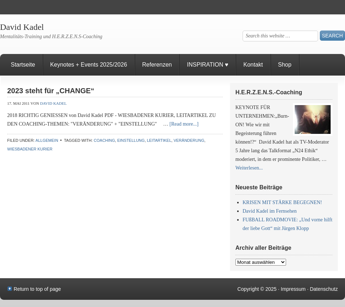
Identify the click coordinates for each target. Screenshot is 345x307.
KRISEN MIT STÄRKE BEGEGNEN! (282, 202)
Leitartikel (159, 140)
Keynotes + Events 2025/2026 (88, 65)
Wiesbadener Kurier (29, 149)
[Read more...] (184, 124)
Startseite (23, 65)
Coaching (104, 140)
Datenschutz (324, 289)
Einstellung (130, 140)
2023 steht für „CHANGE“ (50, 91)
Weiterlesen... (249, 168)
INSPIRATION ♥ (207, 65)
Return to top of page (37, 289)
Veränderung (189, 140)
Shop (284, 65)
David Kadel (22, 27)
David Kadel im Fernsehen (269, 211)
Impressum (293, 289)
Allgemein (47, 140)
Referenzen (153, 69)
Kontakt (253, 65)
